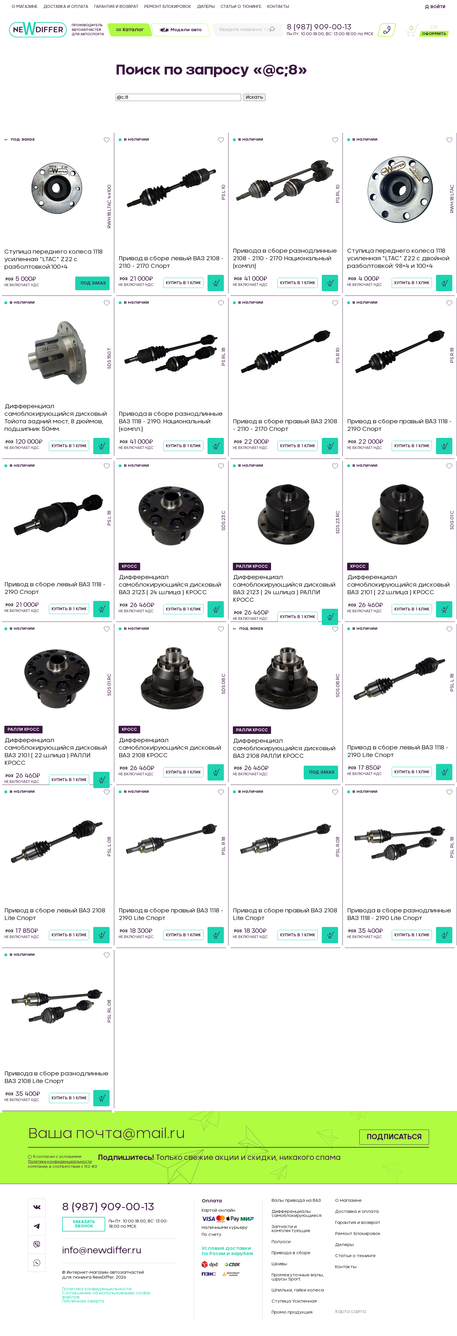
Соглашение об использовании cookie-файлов (107, 1295)
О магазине (25, 7)
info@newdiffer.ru (102, 1250)
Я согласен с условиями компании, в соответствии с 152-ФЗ (62, 1161)
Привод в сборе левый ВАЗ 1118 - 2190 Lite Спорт (397, 751)
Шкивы (279, 1264)
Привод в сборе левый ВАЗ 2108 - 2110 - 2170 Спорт (171, 262)
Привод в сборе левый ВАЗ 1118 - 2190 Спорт (55, 588)
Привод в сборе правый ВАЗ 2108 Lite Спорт (285, 914)
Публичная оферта (83, 1301)
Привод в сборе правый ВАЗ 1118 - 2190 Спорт (399, 425)
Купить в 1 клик (183, 283)
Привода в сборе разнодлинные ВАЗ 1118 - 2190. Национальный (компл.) (171, 421)
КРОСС (129, 567)
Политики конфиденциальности (60, 1161)
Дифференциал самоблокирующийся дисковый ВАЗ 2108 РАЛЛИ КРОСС (284, 748)
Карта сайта (350, 1311)
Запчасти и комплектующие (291, 1229)
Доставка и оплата (65, 7)
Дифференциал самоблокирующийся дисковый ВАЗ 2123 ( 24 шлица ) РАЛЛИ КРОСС (284, 589)
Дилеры (206, 7)
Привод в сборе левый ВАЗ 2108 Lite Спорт (54, 914)
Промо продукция (292, 1312)
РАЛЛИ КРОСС (252, 567)
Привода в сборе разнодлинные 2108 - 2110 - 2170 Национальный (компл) (285, 258)
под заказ (93, 283)
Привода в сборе (291, 1253)
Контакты (278, 7)
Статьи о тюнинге (241, 7)
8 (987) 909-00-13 (319, 27)
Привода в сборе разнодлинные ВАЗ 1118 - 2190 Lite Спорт (399, 914)
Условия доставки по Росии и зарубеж (227, 1251)
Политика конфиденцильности (96, 1289)
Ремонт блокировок (167, 7)
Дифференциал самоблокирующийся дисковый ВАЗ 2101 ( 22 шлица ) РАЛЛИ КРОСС (55, 752)
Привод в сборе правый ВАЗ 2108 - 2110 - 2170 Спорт (285, 425)
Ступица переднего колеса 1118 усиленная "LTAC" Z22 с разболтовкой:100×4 (53, 259)
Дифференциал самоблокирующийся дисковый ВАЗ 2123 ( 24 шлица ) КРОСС (170, 585)
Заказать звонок (84, 1224)
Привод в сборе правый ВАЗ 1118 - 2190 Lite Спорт (171, 914)
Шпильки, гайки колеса (298, 1290)
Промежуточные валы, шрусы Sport (298, 1277)
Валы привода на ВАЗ (296, 1201)
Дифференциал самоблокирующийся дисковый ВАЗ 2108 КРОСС (170, 748)
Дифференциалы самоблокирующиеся (296, 1214)
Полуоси (281, 1242)
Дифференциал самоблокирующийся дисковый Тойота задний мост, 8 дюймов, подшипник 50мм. (55, 418)
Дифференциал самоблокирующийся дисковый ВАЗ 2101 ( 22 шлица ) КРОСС (398, 585)
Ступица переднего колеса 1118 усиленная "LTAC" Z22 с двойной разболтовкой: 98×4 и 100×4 (398, 258)
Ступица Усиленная (294, 1301)
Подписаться (394, 1137)
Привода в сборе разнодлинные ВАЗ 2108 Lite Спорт (56, 1077)
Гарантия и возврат (116, 7)
